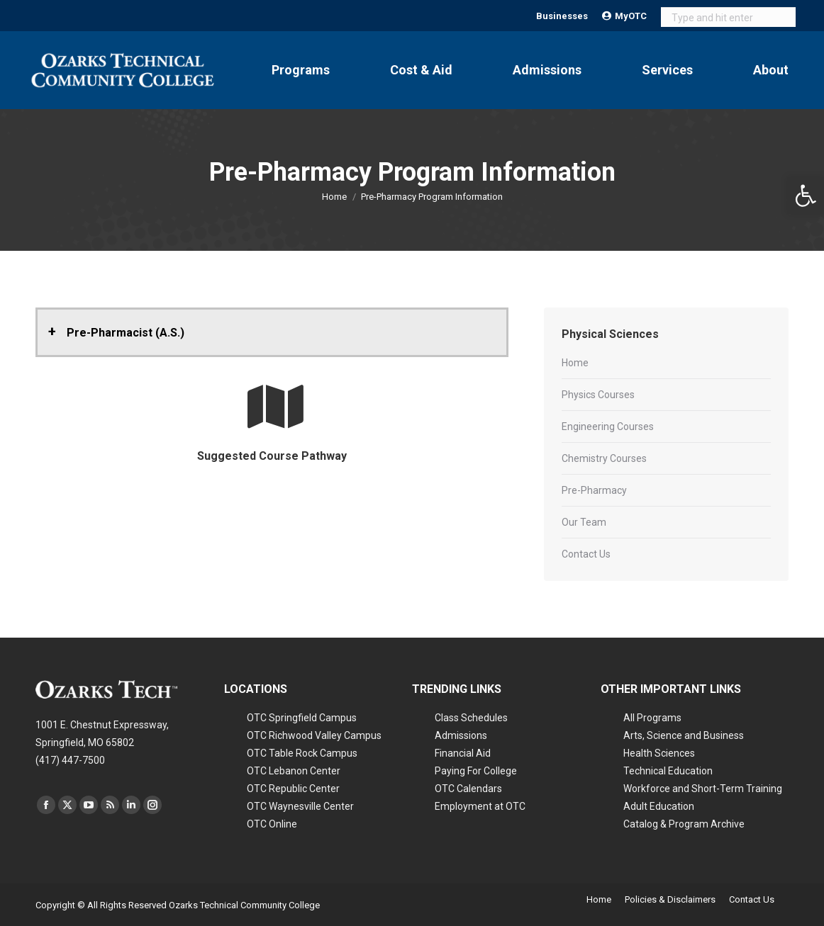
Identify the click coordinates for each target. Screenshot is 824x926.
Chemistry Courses (604, 458)
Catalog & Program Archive (684, 824)
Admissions (461, 735)
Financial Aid (463, 753)
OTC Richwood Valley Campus (314, 735)
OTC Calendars (468, 788)
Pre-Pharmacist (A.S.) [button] (125, 332)
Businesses (562, 16)
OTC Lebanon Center (293, 771)
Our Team (584, 522)
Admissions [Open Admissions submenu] (547, 69)
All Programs (652, 717)
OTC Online (272, 824)
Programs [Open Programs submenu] (301, 69)
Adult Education (658, 806)
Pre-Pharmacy (594, 490)
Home (575, 362)
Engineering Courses (608, 426)
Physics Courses (598, 394)
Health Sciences (659, 753)
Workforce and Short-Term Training (702, 788)
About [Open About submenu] (771, 69)
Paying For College (476, 771)
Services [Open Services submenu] (667, 69)
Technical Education (668, 771)
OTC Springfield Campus (302, 717)
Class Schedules (471, 717)
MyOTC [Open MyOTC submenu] (624, 16)
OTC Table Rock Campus (302, 753)
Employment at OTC (480, 806)
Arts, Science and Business (683, 735)
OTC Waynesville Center (300, 806)
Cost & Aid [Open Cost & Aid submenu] (421, 69)
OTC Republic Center (293, 788)
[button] (805, 195)
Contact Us (586, 554)
